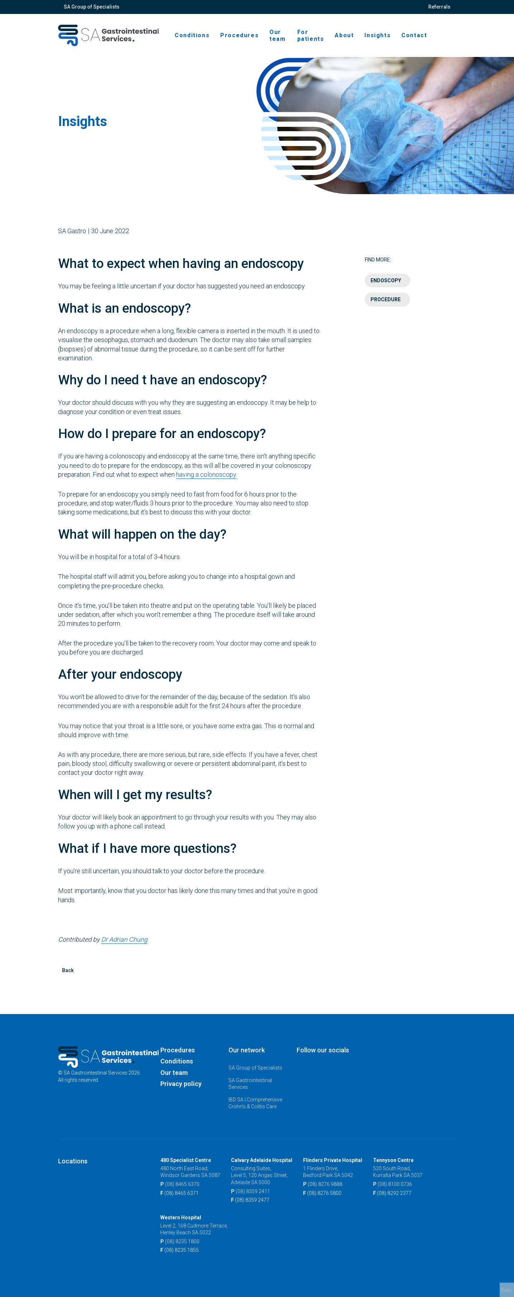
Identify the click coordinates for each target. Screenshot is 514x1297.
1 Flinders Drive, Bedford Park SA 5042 (328, 1172)
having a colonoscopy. (206, 481)
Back (68, 977)
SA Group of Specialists (91, 7)
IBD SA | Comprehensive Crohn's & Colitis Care (255, 1103)
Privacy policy (181, 1083)
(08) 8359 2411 (250, 1191)
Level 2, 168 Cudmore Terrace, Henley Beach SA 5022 (194, 1229)
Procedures (239, 35)
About (344, 35)
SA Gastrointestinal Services (250, 1083)
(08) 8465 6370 (179, 1184)
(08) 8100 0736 (392, 1184)
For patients (310, 35)
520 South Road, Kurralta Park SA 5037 (398, 1172)
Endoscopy (386, 287)
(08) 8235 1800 (179, 1241)
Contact (414, 35)
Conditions (192, 35)
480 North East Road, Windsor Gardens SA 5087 (190, 1172)
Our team (277, 35)
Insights (377, 35)
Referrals (439, 7)
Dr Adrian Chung (124, 946)
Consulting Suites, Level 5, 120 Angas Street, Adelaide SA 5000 (259, 1175)
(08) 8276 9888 (322, 1184)
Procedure (386, 307)
